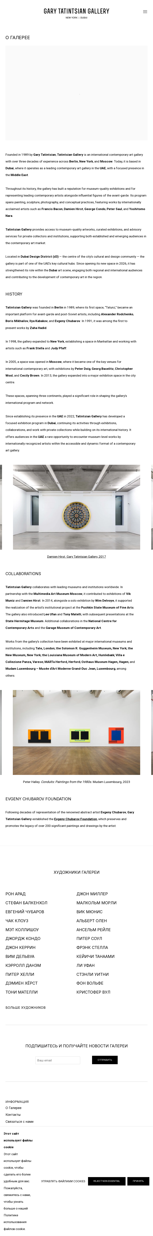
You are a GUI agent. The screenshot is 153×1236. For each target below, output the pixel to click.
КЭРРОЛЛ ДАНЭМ (23, 965)
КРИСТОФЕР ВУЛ (93, 992)
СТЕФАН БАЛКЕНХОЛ (26, 902)
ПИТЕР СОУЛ (89, 938)
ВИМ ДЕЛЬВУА (19, 956)
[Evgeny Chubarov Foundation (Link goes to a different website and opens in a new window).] (75, 819)
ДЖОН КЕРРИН (20, 947)
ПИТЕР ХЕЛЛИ (19, 974)
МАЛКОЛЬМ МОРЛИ (96, 902)
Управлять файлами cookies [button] (63, 1181)
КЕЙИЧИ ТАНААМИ (95, 956)
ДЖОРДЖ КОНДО (22, 938)
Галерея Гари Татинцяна (76, 12)
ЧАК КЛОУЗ (16, 920)
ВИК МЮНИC (89, 911)
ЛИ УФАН (85, 965)
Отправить (105, 1059)
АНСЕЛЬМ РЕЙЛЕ (93, 929)
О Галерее (13, 1108)
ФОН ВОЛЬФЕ (89, 983)
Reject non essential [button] (107, 1181)
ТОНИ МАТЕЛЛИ (21, 992)
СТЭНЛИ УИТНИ (92, 974)
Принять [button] (138, 1181)
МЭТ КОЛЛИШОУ (22, 929)
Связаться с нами (19, 1121)
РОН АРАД (15, 893)
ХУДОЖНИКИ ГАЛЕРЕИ (77, 872)
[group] (77, 507)
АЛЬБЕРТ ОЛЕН (91, 920)
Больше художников (25, 1007)
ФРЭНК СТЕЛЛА (92, 947)
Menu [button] (145, 12)
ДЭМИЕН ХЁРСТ (21, 983)
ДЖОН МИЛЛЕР (92, 893)
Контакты (12, 1115)
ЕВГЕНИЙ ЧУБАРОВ (24, 911)
